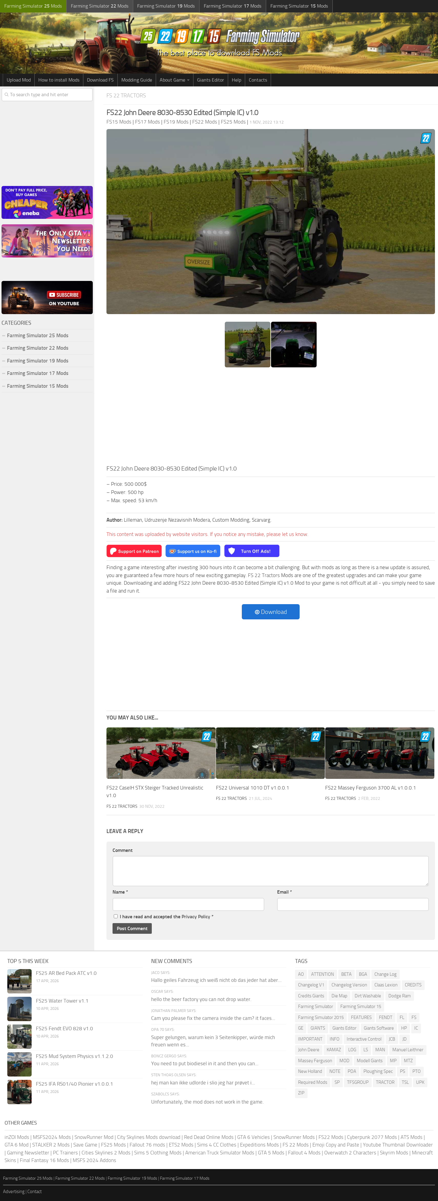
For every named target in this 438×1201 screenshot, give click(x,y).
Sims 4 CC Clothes (216, 1145)
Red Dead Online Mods (209, 1137)
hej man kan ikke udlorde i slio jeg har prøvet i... (203, 1082)
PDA (352, 1071)
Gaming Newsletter (28, 1152)
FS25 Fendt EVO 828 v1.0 (64, 1028)
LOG (352, 1049)
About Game (172, 80)
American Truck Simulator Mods (219, 1152)
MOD (344, 1060)
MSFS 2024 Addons (94, 1160)
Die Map (339, 995)
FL (402, 1017)
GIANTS (318, 1028)
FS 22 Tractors (127, 95)
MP (393, 1060)
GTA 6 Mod (17, 1145)
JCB (392, 1039)
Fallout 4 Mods (304, 1152)
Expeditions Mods (259, 1145)
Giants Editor (210, 80)
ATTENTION (322, 974)
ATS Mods (411, 1137)
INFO (334, 1039)
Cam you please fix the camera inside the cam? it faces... (213, 1018)
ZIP (301, 1092)
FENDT (385, 1017)
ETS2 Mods (181, 1145)
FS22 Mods (330, 1137)
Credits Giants (311, 995)
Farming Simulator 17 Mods (37, 373)
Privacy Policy (196, 916)
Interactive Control (364, 1039)
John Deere (308, 1049)
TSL (405, 1082)
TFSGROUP (358, 1082)
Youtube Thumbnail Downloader (398, 1145)
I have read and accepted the (164, 916)
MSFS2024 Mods (52, 1137)
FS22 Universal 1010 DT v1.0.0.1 (252, 787)
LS (365, 1049)
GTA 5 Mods (271, 1152)
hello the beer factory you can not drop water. (201, 999)
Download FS (100, 80)
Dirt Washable (368, 995)
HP (404, 1028)
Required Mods (312, 1082)
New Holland (310, 1071)
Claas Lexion (386, 984)
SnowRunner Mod (94, 1137)
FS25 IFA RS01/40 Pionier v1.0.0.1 (74, 1083)
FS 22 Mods (296, 1145)
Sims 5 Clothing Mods (158, 1152)
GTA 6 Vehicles (253, 1137)
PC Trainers (65, 1152)
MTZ (408, 1060)
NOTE (334, 1071)
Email (284, 892)
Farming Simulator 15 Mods (37, 386)
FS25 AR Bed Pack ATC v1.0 (66, 973)
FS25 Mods (113, 1145)
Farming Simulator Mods (32, 6)
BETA (346, 974)
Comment (123, 850)
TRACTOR (385, 1082)
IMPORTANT (310, 1039)
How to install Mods (58, 80)
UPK (420, 1082)
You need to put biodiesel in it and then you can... (205, 1063)
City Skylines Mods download (148, 1137)
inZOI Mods (17, 1137)
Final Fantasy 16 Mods (44, 1160)
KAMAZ (334, 1049)
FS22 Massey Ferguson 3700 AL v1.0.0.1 (370, 787)
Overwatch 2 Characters (350, 1152)
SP (337, 1082)
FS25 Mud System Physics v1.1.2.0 (74, 1056)
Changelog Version (349, 984)
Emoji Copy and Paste (335, 1145)
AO (301, 974)
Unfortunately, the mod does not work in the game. (207, 1101)
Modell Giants (370, 1060)
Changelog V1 (311, 984)
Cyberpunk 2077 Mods (372, 1137)
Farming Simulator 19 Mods (37, 361)
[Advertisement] (270, 417)
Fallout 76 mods (147, 1145)
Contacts (258, 80)
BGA (363, 974)
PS (402, 1071)
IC (416, 1028)
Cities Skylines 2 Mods (106, 1152)
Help (236, 80)
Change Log (385, 974)
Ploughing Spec (378, 1071)
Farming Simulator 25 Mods (37, 335)
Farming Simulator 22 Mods (37, 348)
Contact (34, 1191)
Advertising (14, 1191)
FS (414, 1017)
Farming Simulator (315, 1006)
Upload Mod (19, 80)
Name (120, 892)
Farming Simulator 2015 (321, 1017)
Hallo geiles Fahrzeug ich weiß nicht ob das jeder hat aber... (216, 980)
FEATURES (361, 1017)
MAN (380, 1049)
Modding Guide (136, 80)
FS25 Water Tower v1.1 (62, 1000)
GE (300, 1028)
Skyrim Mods (394, 1152)
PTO (416, 1071)
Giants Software (379, 1028)
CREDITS (413, 984)
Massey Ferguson (315, 1060)
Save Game (85, 1145)
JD (404, 1039)
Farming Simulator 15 (360, 1006)
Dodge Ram (399, 995)
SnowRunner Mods (294, 1137)
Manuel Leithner (407, 1049)
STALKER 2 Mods (51, 1145)
